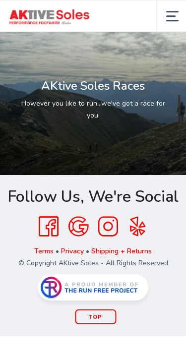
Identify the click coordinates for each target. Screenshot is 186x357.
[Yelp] (138, 226)
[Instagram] (108, 226)
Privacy (72, 251)
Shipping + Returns (121, 251)
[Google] (78, 226)
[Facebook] (48, 226)
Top (95, 317)
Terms (44, 251)
